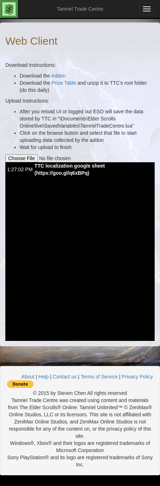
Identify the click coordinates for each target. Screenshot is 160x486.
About (28, 377)
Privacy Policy (137, 377)
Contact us (65, 377)
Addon (58, 76)
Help (43, 377)
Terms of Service (99, 377)
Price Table (64, 83)
